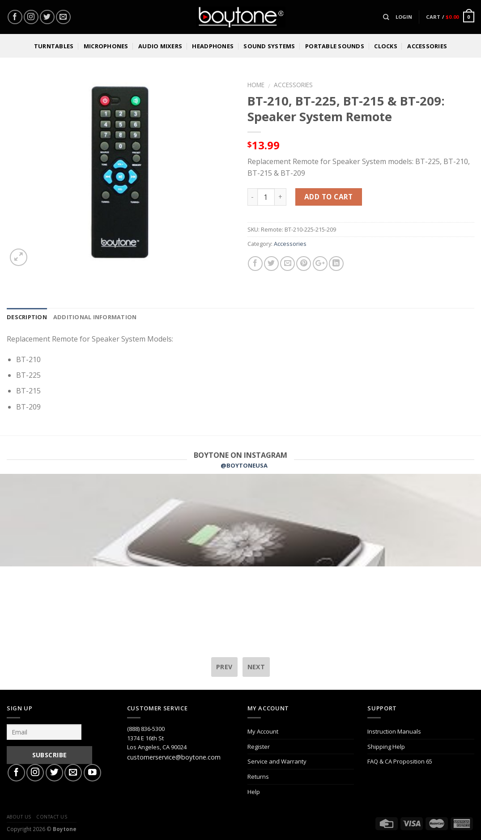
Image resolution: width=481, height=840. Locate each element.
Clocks (385, 46)
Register (258, 747)
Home (255, 84)
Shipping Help (386, 747)
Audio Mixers (160, 46)
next (256, 667)
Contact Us (51, 817)
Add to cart (328, 197)
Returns (258, 776)
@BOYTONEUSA (244, 465)
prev (224, 667)
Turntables (54, 46)
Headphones (213, 46)
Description (27, 317)
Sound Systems (269, 46)
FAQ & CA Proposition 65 (399, 761)
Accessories (427, 46)
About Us (19, 817)
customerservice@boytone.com (174, 757)
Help (253, 792)
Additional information (95, 317)
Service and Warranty (276, 761)
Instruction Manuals (394, 731)
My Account (262, 731)
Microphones (106, 46)
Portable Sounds (334, 46)
